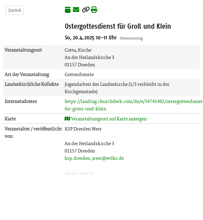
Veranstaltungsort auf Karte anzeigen (106, 119)
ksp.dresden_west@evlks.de (94, 158)
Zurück (14, 10)
